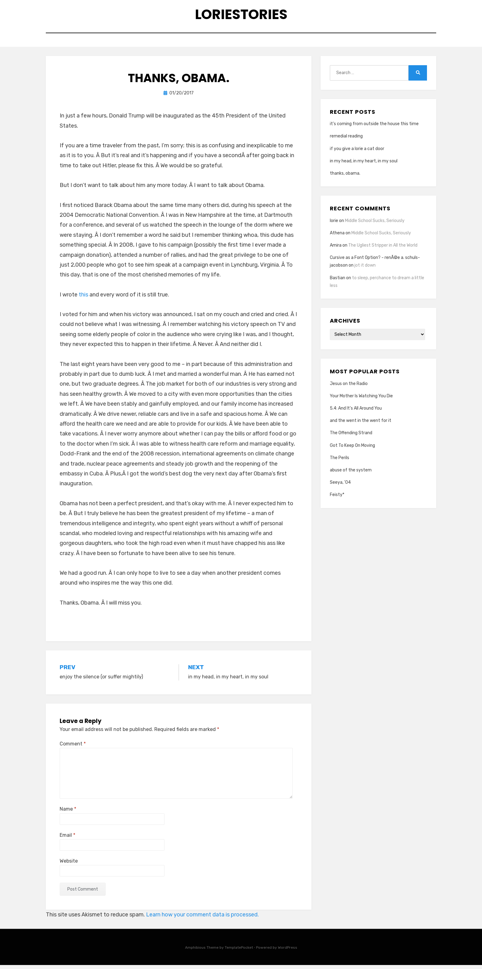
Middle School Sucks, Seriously (375, 224)
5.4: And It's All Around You (356, 412)
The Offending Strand (351, 436)
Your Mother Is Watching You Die (361, 399)
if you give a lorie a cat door (357, 152)
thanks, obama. (345, 177)
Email (67, 839)
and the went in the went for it (360, 424)
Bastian (337, 281)
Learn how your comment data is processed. (202, 918)
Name (68, 813)
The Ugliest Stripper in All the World (382, 249)
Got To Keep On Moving (352, 449)
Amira (336, 249)
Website (69, 865)
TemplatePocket (239, 951)
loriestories (241, 15)
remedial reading (346, 140)
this (83, 298)
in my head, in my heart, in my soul (363, 164)
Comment (73, 748)
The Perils (339, 461)
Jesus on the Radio (349, 387)
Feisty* (337, 498)
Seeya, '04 (340, 486)
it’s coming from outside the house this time (374, 127)
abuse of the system (351, 474)
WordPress (287, 951)
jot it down (365, 269)
